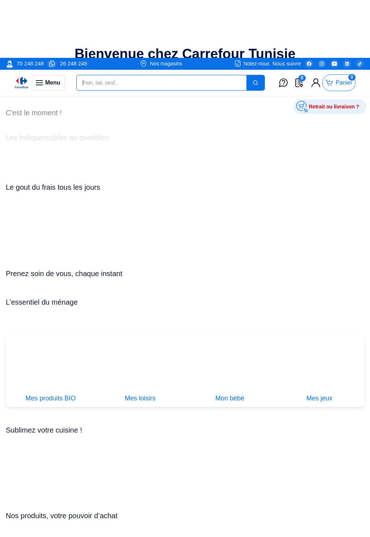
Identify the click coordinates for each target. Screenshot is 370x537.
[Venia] (21, 25)
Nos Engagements (236, 496)
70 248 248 (30, 6)
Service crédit (163, 520)
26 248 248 (73, 6)
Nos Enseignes (232, 488)
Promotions (106, 480)
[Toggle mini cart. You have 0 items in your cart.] (339, 25)
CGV (153, 480)
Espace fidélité (164, 488)
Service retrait (164, 496)
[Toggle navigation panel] (48, 25)
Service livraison (166, 529)
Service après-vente (171, 513)
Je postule (43, 495)
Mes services (163, 504)
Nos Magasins (231, 480)
